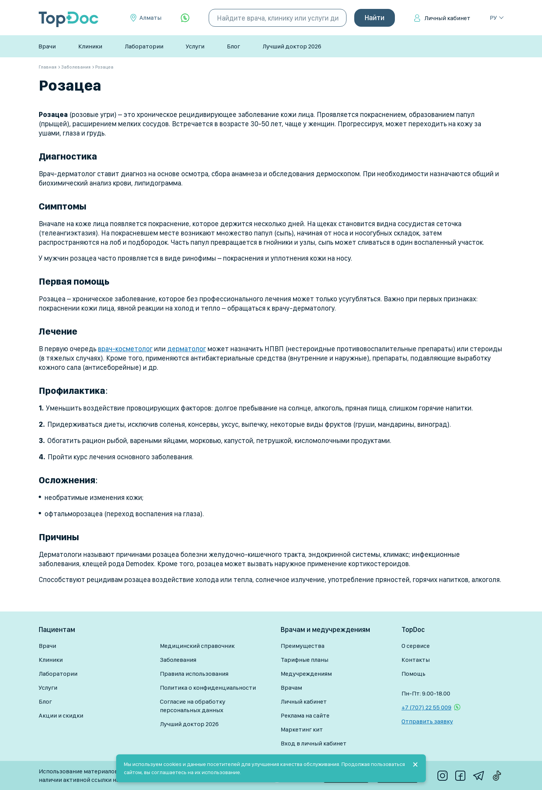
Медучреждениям (306, 673)
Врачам (291, 687)
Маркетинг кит (302, 729)
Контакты (415, 659)
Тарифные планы (304, 659)
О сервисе (415, 645)
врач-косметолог (125, 349)
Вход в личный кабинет (313, 743)
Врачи (47, 46)
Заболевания (178, 659)
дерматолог (186, 349)
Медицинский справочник (197, 645)
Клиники (90, 46)
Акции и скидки (61, 715)
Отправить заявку (427, 721)
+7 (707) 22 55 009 (426, 707)
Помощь (413, 673)
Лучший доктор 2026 (291, 46)
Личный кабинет (447, 18)
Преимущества (302, 645)
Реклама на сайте (305, 715)
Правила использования (194, 673)
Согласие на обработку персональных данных (192, 706)
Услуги (195, 46)
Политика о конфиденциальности (208, 687)
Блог (233, 46)
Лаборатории (144, 46)
